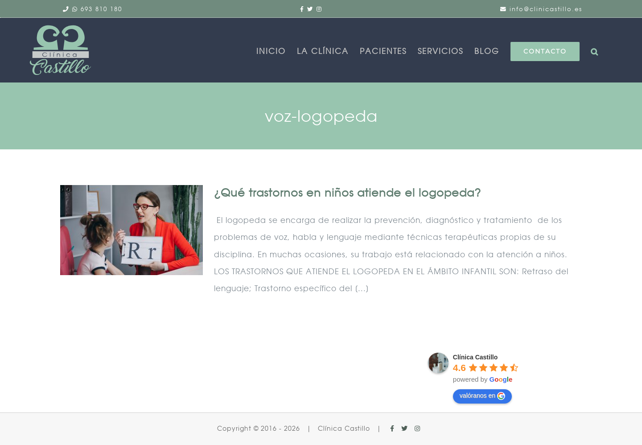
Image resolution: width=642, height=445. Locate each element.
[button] (597, 51)
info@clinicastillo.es (546, 9)
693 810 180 (101, 9)
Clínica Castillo (475, 357)
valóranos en (482, 396)
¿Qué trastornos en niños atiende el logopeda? (347, 192)
